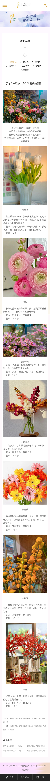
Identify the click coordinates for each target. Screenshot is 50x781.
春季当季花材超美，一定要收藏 (13, 751)
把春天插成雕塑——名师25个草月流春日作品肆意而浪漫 (13, 746)
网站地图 (25, 770)
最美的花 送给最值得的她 (36, 746)
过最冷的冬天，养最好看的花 (37, 751)
